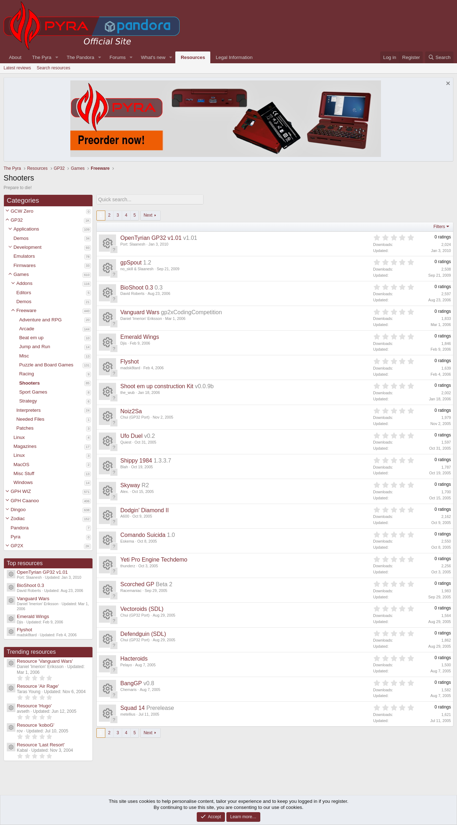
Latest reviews (17, 67)
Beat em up (31, 337)
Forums (118, 57)
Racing (26, 373)
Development (28, 247)
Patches (25, 428)
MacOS (21, 464)
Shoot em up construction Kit (157, 386)
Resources (193, 57)
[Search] (439, 57)
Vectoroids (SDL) (142, 609)
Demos (21, 238)
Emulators (24, 256)
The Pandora (80, 57)
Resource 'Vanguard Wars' (45, 661)
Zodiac (18, 518)
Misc (24, 356)
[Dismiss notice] (447, 84)
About (15, 57)
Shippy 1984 (136, 460)
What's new (153, 57)
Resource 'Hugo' (34, 705)
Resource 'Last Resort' (41, 744)
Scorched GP (137, 584)
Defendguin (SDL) (143, 634)
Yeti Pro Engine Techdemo (153, 559)
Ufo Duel (131, 436)
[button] (7, 211)
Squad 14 (132, 708)
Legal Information (234, 57)
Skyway (130, 485)
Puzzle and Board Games (46, 364)
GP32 (17, 220)
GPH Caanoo (25, 500)
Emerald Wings (33, 616)
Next (148, 214)
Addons (24, 283)
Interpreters (28, 410)
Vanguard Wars (33, 598)
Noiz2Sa (131, 411)
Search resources (53, 67)
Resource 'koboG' (35, 725)
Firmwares (25, 265)
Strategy (28, 401)
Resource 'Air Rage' (38, 686)
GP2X (17, 545)
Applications (26, 229)
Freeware (26, 310)
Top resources (25, 563)
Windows (23, 482)
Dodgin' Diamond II (144, 510)
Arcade (26, 328)
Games (21, 274)
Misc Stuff (24, 473)
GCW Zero (22, 211)
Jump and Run (34, 346)
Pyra (15, 536)
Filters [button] (439, 226)
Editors (23, 292)
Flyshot (24, 629)
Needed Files (30, 419)
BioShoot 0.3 (30, 585)
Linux (19, 437)
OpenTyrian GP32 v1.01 (42, 572)
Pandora (20, 527)
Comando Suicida (142, 535)
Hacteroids (133, 658)
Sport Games (33, 392)
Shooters (29, 383)
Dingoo (18, 509)
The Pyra (41, 57)
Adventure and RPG (40, 319)
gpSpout (131, 263)
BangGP (131, 683)
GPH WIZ (21, 491)
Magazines (25, 446)
